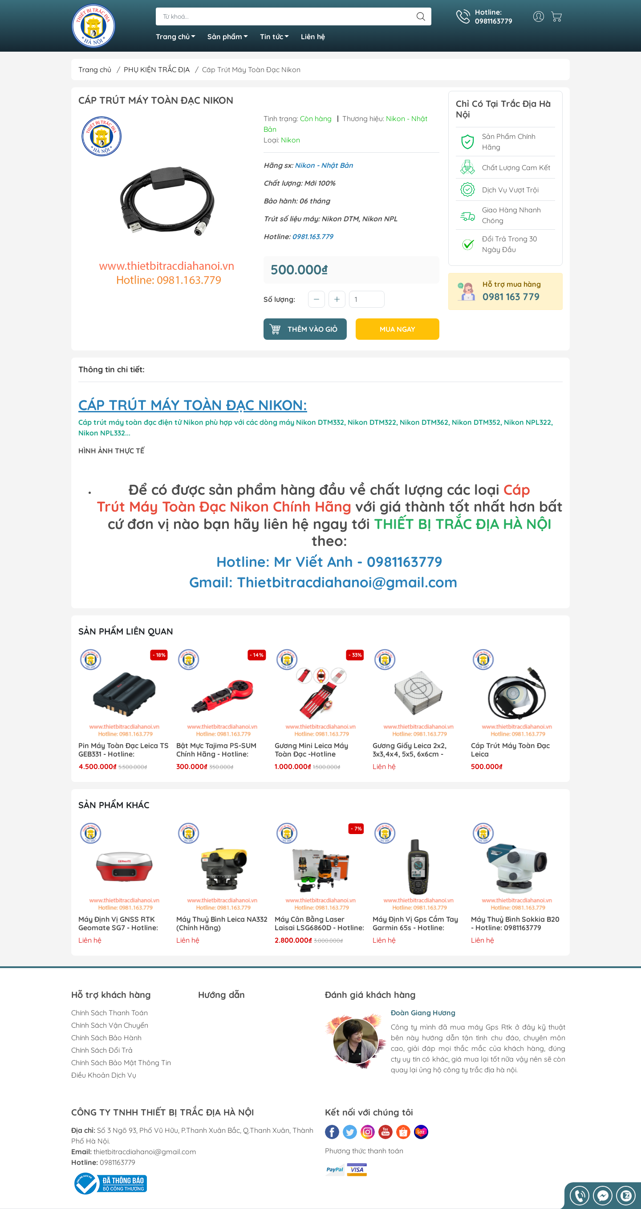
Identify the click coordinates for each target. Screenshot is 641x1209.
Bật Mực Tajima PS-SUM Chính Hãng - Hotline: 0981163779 (217, 750)
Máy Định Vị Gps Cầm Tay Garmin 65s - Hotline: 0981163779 (415, 923)
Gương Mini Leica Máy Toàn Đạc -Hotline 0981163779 (311, 750)
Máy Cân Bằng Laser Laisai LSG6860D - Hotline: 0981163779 (319, 923)
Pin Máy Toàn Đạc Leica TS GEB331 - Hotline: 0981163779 (123, 750)
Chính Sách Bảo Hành (106, 1037)
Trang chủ (178, 38)
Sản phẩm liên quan (125, 631)
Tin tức (277, 38)
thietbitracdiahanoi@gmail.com (144, 1151)
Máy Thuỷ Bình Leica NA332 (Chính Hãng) (222, 923)
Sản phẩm (230, 38)
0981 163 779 (511, 296)
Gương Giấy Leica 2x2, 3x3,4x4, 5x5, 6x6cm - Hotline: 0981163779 (410, 750)
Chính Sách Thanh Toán (109, 1012)
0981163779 (117, 1162)
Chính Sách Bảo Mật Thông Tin (121, 1062)
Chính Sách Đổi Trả (102, 1050)
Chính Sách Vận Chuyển (109, 1025)
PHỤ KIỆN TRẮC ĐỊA (157, 69)
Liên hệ (313, 36)
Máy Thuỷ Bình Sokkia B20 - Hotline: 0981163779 (515, 923)
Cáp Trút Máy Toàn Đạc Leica (510, 749)
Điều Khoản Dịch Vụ (103, 1075)
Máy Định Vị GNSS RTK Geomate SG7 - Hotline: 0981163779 (118, 923)
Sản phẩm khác (114, 804)
